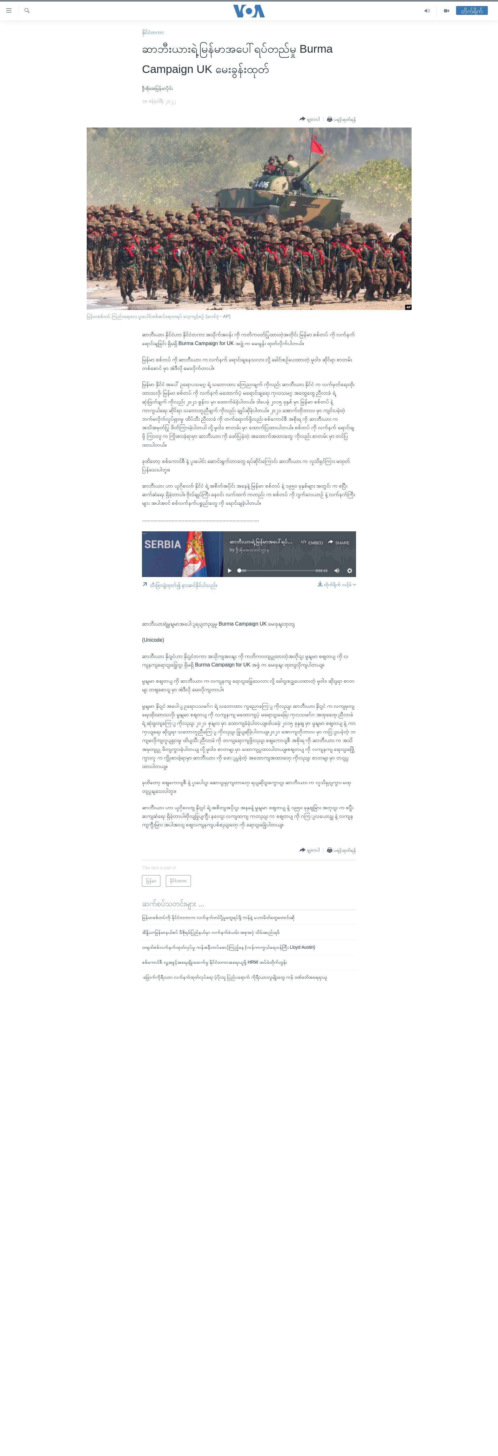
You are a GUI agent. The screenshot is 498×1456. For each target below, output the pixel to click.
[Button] (309, 119)
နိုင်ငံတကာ (153, 32)
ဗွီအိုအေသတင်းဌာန (252, 549)
